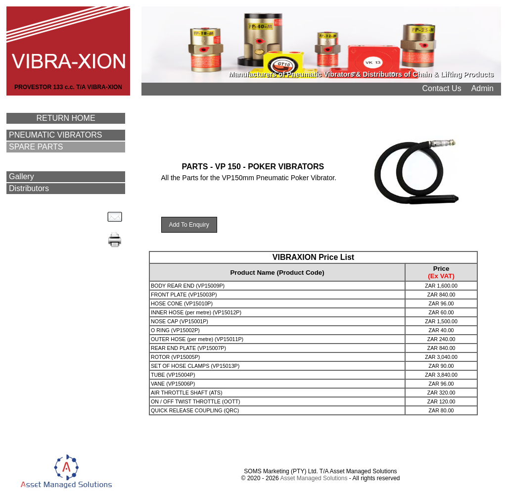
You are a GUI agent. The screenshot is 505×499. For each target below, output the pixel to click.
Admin (482, 88)
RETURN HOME (65, 118)
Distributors (29, 188)
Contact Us (441, 88)
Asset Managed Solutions (313, 478)
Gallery (21, 176)
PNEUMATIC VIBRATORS (55, 135)
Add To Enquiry (189, 224)
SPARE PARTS (36, 147)
